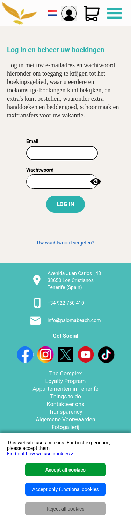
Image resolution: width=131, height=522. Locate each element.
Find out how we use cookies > (40, 454)
